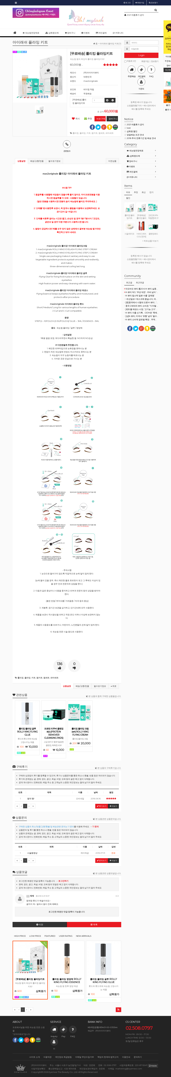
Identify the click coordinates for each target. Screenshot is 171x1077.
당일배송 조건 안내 (134, 134)
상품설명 (21, 161)
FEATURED (50, 936)
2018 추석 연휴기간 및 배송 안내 (140, 138)
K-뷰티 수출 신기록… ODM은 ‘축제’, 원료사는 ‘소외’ (141, 312)
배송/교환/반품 (37, 161)
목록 (94, 924)
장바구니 (70, 33)
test (127, 128)
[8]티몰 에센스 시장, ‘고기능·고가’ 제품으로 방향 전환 (141, 309)
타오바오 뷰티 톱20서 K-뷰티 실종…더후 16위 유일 (141, 288)
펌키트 (95, 133)
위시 (76, 118)
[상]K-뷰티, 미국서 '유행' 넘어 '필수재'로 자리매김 (141, 316)
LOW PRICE (35, 936)
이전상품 (112, 161)
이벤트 (85, 33)
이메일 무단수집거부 (84, 1057)
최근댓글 (140, 282)
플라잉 (83, 133)
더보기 (113, 806)
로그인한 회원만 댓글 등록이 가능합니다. (67, 911)
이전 (39, 924)
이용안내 (126, 1057)
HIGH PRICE (20, 936)
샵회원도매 (52, 33)
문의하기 (138, 1057)
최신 (144, 192)
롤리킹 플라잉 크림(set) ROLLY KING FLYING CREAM (80, 731)
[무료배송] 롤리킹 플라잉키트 (30, 979)
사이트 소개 (34, 1057)
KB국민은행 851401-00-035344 (102, 1027)
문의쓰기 (101, 860)
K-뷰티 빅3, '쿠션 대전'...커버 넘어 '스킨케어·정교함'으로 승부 (141, 292)
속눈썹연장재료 (31, 33)
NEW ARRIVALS (83, 936)
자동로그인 (130, 61)
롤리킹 (76, 133)
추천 (88, 118)
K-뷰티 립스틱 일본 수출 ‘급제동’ (139, 295)
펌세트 (102, 133)
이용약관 (47, 1057)
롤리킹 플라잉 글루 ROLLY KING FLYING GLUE (27, 731)
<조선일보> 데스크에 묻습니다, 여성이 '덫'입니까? (141, 299)
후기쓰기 (101, 806)
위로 (113, 686)
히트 (128, 192)
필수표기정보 (54, 161)
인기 (151, 192)
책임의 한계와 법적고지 (108, 1057)
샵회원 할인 (130, 131)
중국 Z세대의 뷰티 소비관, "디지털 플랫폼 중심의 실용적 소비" (141, 306)
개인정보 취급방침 (63, 1057)
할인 (128, 198)
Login (141, 55)
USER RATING (65, 936)
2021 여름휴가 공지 (134, 124)
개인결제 (101, 33)
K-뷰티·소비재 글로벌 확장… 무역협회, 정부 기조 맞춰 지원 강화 (141, 319)
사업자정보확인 (38, 1068)
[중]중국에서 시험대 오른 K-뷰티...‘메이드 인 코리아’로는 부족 (141, 302)
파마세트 (110, 133)
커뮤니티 (118, 33)
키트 (89, 133)
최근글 (129, 282)
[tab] (141, 150)
